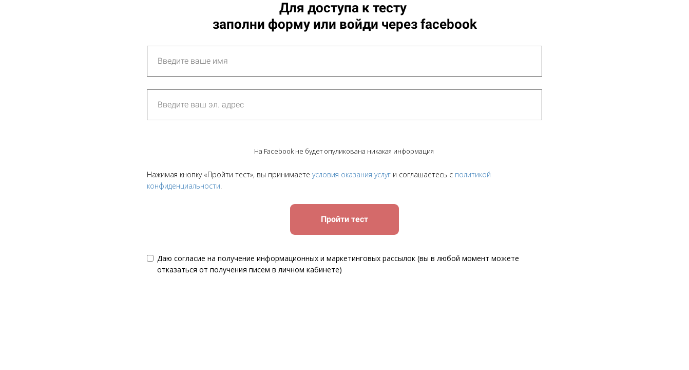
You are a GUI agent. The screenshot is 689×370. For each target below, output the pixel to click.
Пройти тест (344, 219)
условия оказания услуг (351, 174)
